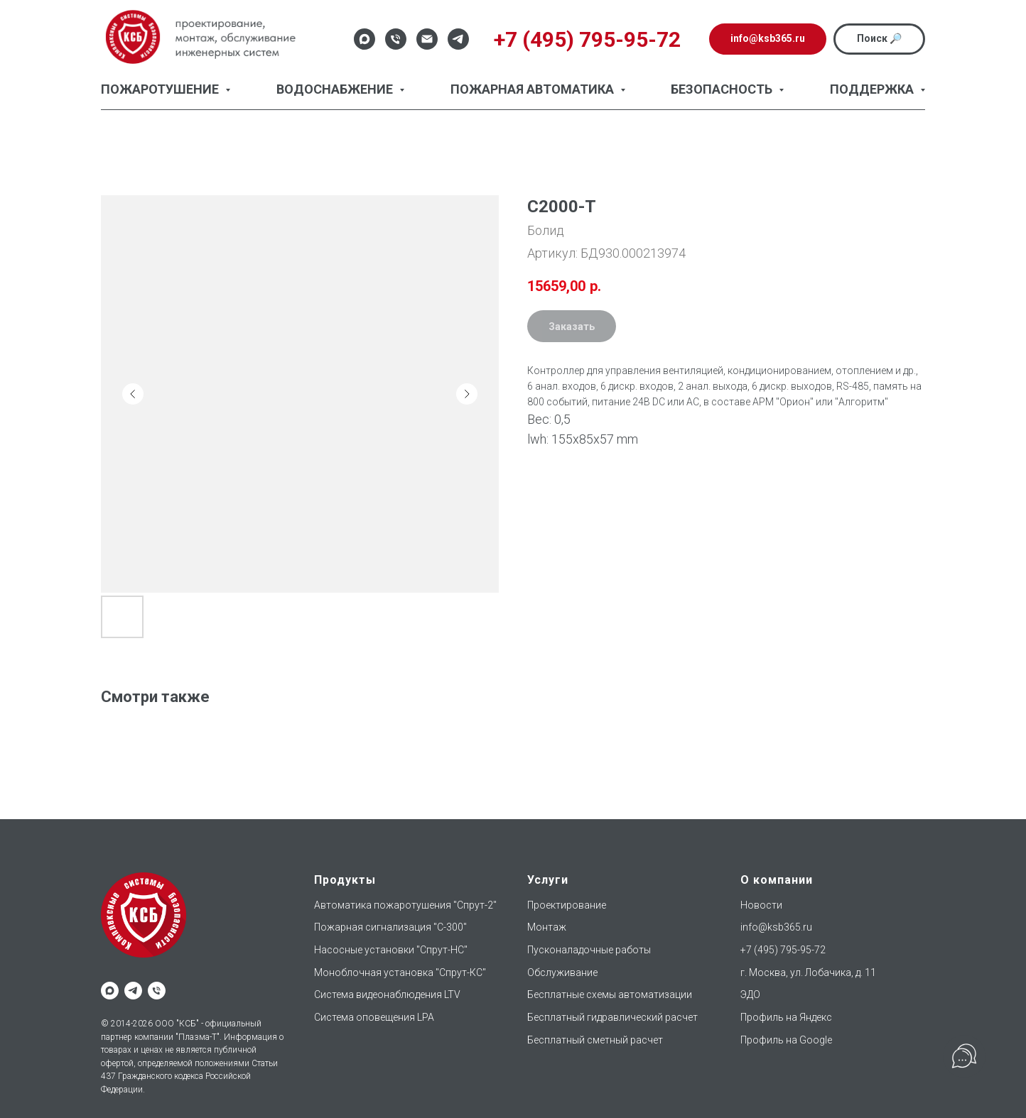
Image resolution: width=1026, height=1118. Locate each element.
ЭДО (750, 994)
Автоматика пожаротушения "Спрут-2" (405, 905)
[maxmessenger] (110, 990)
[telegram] (133, 990)
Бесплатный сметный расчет (595, 1040)
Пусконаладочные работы (589, 949)
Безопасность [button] (723, 89)
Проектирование (566, 905)
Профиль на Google (786, 1040)
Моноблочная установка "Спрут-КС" (400, 972)
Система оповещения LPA (374, 1017)
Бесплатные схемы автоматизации (609, 994)
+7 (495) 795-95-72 (783, 949)
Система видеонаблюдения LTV (387, 994)
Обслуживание (562, 972)
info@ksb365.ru (776, 927)
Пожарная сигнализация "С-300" (390, 927)
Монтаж (546, 927)
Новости (761, 905)
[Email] (427, 39)
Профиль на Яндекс (786, 1017)
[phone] (157, 990)
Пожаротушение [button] (161, 89)
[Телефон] (395, 39)
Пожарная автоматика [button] (533, 89)
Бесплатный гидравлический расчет (612, 1017)
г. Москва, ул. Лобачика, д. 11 (808, 972)
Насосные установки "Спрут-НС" (391, 949)
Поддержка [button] (873, 89)
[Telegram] (458, 39)
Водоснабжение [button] (336, 89)
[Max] (364, 39)
